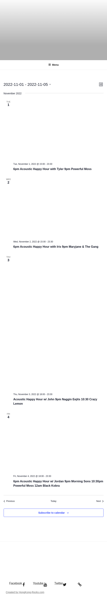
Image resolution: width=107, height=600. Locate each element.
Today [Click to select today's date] (53, 501)
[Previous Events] (9, 501)
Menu (53, 64)
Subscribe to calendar (51, 512)
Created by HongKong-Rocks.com (25, 592)
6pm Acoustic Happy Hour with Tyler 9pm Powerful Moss (52, 169)
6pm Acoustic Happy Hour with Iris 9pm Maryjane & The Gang (55, 246)
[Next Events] (100, 501)
